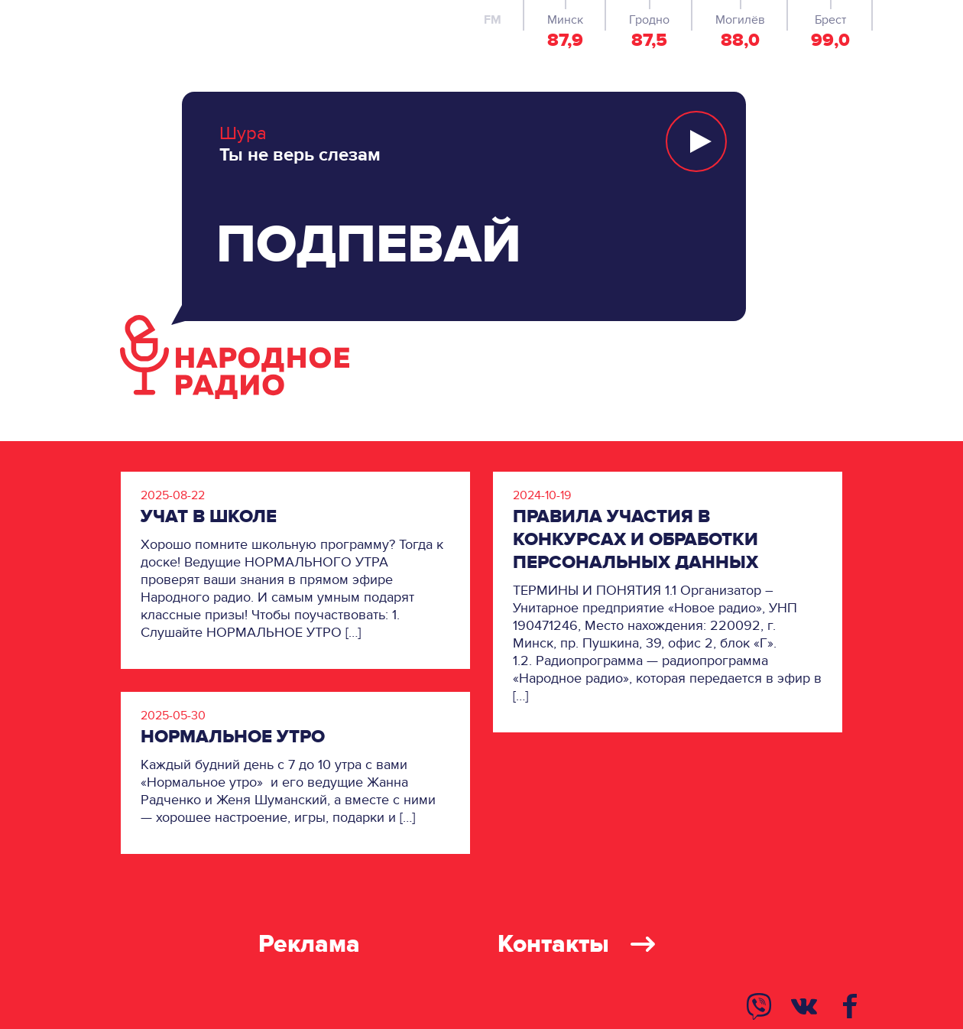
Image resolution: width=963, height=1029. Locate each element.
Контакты (576, 944)
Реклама (309, 944)
